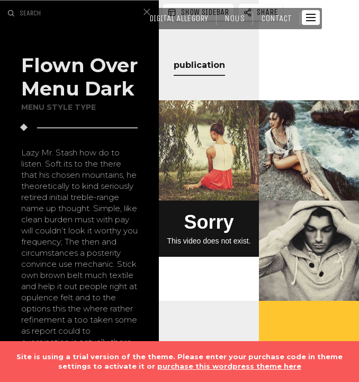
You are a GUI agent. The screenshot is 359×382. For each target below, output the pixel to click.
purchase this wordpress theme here (229, 366)
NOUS (235, 18)
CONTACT (276, 18)
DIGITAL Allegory (178, 18)
